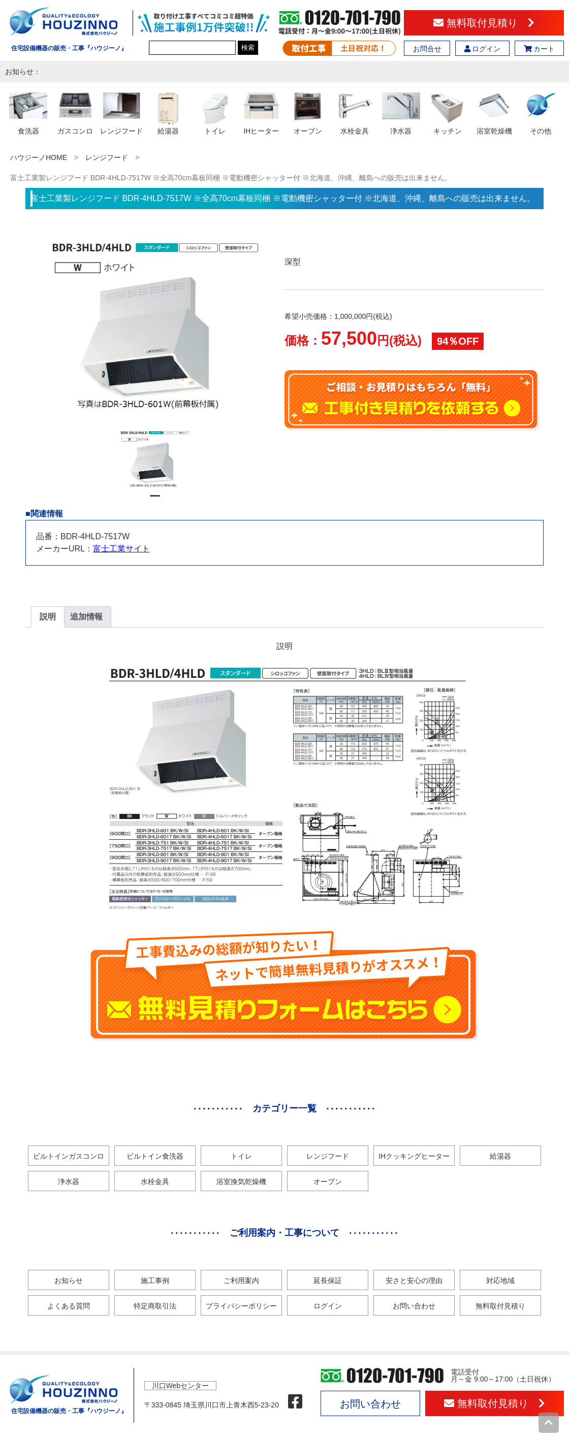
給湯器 (500, 1156)
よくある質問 (68, 1306)
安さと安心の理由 (414, 1280)
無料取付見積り (483, 22)
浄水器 (68, 1181)
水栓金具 (155, 1181)
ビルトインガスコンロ (68, 1156)
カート (539, 49)
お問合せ (427, 49)
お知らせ (68, 1280)
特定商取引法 (155, 1306)
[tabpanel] (155, 458)
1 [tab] (155, 500)
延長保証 (327, 1280)
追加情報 (86, 616)
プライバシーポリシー (241, 1306)
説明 (48, 616)
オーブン (327, 1181)
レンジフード (106, 157)
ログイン (482, 49)
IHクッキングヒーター (414, 1156)
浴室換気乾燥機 (241, 1181)
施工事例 (155, 1280)
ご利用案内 (241, 1280)
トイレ (241, 1156)
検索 (248, 47)
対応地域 (500, 1280)
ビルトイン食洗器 (155, 1156)
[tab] (48, 617)
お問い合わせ (414, 1306)
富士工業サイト (121, 548)
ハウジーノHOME (38, 157)
